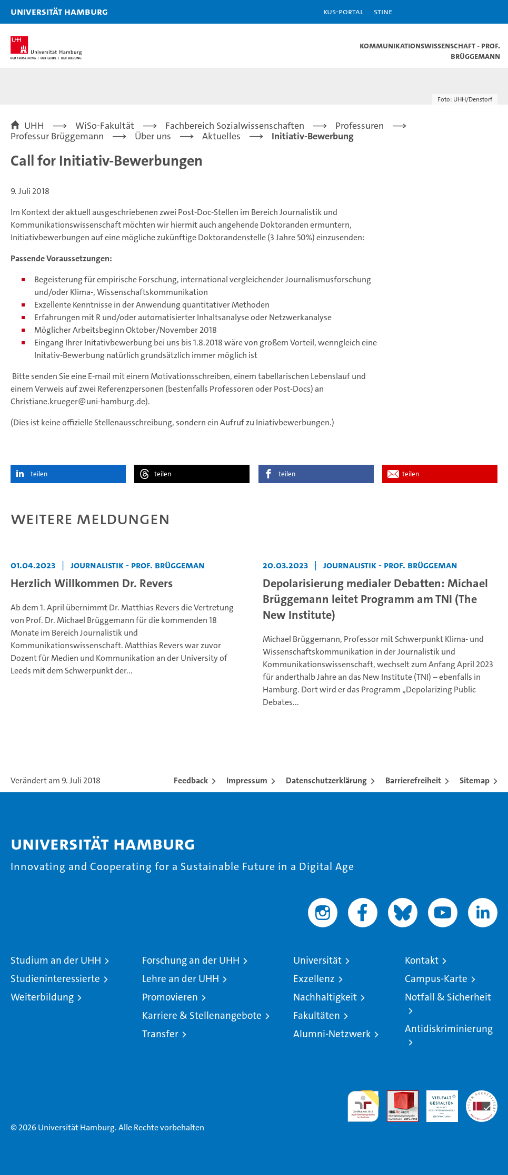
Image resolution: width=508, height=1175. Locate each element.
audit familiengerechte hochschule (363, 1106)
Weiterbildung (42, 997)
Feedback (191, 780)
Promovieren (170, 997)
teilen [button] (39, 473)
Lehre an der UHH (180, 978)
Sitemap (475, 780)
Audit (397, 1095)
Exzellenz (314, 978)
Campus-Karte (436, 978)
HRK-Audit (436, 1101)
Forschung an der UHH (191, 960)
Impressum (246, 780)
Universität (317, 960)
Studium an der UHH (56, 960)
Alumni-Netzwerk (332, 1033)
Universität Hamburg (59, 11)
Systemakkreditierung (481, 1095)
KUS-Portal (343, 11)
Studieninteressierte (55, 978)
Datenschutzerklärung (326, 780)
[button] (467, 12)
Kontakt (422, 960)
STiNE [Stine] (383, 11)
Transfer (160, 1033)
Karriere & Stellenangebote (202, 1015)
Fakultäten (316, 1015)
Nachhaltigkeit (325, 997)
